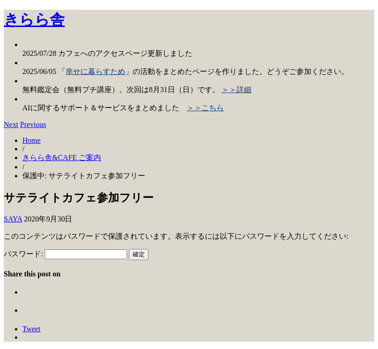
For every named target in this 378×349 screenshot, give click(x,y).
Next (11, 124)
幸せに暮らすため (95, 71)
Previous (33, 124)
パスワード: (65, 254)
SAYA (13, 219)
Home (31, 140)
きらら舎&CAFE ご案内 (61, 157)
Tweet (31, 329)
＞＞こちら (205, 108)
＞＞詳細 (236, 90)
